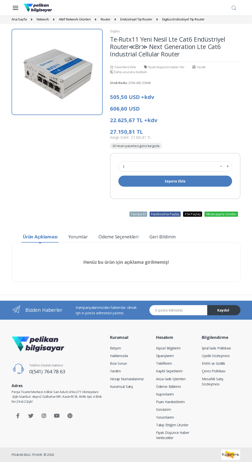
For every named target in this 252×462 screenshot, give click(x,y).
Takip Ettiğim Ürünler (172, 425)
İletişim (115, 348)
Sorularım (163, 409)
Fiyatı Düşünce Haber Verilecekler (172, 435)
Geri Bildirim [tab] (162, 237)
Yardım (115, 371)
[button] (233, 7)
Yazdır (199, 67)
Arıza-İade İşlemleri (171, 379)
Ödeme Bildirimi (168, 386)
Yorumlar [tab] (78, 237)
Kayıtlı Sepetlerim (169, 371)
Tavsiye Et (138, 214)
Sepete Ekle (175, 181)
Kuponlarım (165, 394)
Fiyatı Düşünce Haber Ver (164, 67)
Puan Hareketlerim (170, 401)
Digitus (115, 31)
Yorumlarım (165, 417)
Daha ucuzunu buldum (128, 72)
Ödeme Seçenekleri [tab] (118, 237)
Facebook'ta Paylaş (165, 214)
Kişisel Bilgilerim (168, 348)
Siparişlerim (165, 355)
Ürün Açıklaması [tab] (40, 237)
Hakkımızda (119, 355)
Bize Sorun (118, 363)
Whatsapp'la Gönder (221, 214)
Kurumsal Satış (121, 386)
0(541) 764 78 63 (47, 371)
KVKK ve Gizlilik (213, 363)
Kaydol (223, 310)
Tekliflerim (164, 363)
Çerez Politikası (213, 371)
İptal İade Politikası (216, 348)
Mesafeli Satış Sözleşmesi (212, 381)
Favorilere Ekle (123, 67)
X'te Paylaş (192, 214)
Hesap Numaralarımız (127, 379)
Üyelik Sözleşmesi (216, 355)
